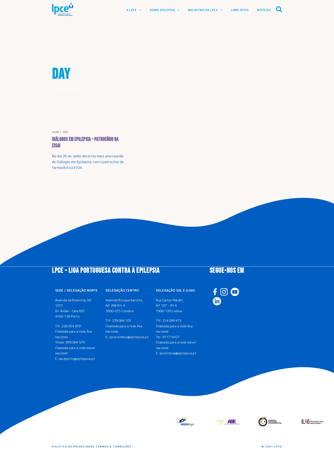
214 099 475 (171, 320)
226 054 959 (71, 326)
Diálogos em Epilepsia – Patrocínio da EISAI (85, 142)
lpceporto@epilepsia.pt (77, 358)
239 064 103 (121, 320)
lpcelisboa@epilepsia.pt (178, 353)
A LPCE (131, 10)
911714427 (171, 337)
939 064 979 (75, 342)
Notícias (264, 10)
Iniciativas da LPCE (203, 10)
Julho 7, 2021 (60, 132)
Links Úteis (240, 10)
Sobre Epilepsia (162, 10)
